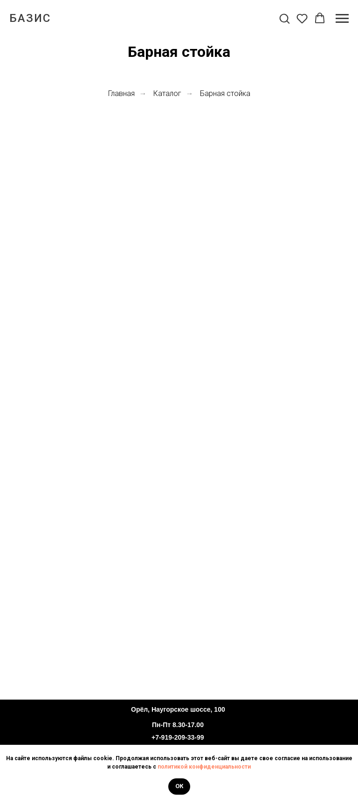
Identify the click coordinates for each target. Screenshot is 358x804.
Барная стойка (225, 93)
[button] (284, 18)
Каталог (167, 93)
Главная (121, 93)
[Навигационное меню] (342, 18)
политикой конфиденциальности (204, 766)
